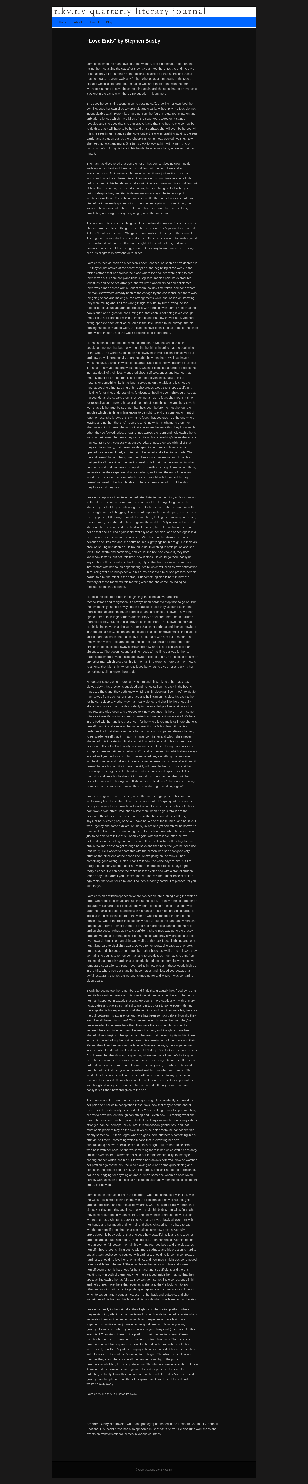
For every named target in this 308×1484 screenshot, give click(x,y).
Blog (109, 22)
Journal (94, 22)
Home (63, 22)
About (78, 22)
